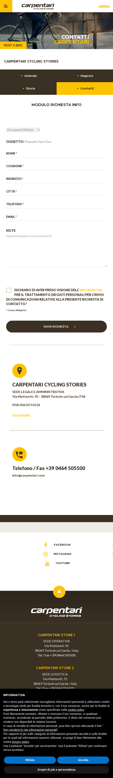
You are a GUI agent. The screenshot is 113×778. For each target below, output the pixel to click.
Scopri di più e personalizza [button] (56, 769)
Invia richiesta (59, 326)
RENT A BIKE (13, 45)
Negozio (84, 76)
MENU (105, 7)
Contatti (85, 88)
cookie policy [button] (76, 709)
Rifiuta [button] (29, 760)
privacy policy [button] (20, 741)
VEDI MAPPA (21, 415)
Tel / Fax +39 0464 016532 (55, 688)
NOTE (11, 230)
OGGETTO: (15, 141)
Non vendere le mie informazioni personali (30, 729)
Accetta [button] (83, 760)
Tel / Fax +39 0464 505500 (56, 655)
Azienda (28, 76)
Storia (28, 88)
